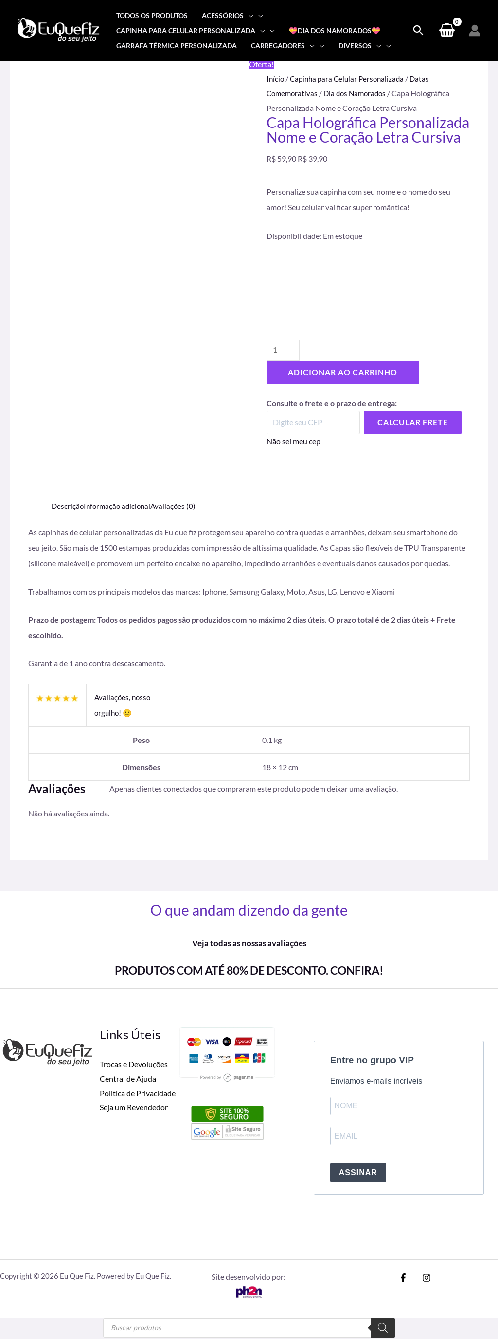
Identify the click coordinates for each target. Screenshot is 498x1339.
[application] (248, 15)
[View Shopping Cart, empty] (447, 30)
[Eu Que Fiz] (58, 29)
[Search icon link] (418, 30)
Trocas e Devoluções (134, 1063)
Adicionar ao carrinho (342, 374)
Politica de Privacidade (138, 1093)
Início (276, 78)
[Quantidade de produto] (284, 351)
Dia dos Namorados (359, 93)
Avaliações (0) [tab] (178, 505)
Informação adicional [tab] (120, 505)
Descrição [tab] (68, 505)
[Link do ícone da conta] (474, 30)
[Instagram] (424, 1279)
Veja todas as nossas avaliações (249, 943)
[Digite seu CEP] (313, 424)
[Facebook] (403, 1279)
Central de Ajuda (128, 1078)
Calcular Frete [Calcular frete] (412, 424)
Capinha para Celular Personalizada (350, 78)
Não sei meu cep (293, 443)
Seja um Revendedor (134, 1107)
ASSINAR (358, 1174)
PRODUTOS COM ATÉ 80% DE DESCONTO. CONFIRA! (249, 969)
